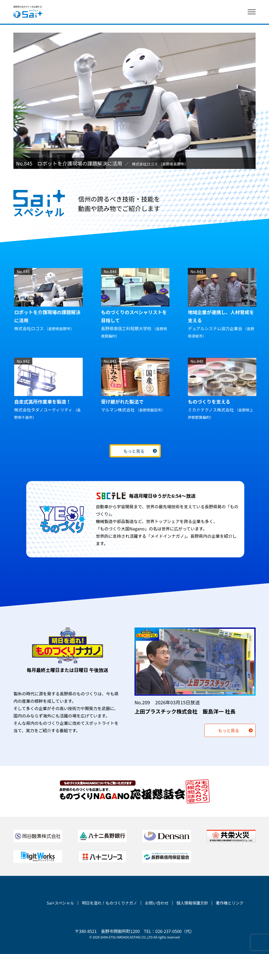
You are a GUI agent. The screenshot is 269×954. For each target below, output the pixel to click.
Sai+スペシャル (60, 903)
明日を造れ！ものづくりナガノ (109, 903)
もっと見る (133, 451)
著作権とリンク (230, 903)
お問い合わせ (157, 903)
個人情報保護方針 (192, 903)
